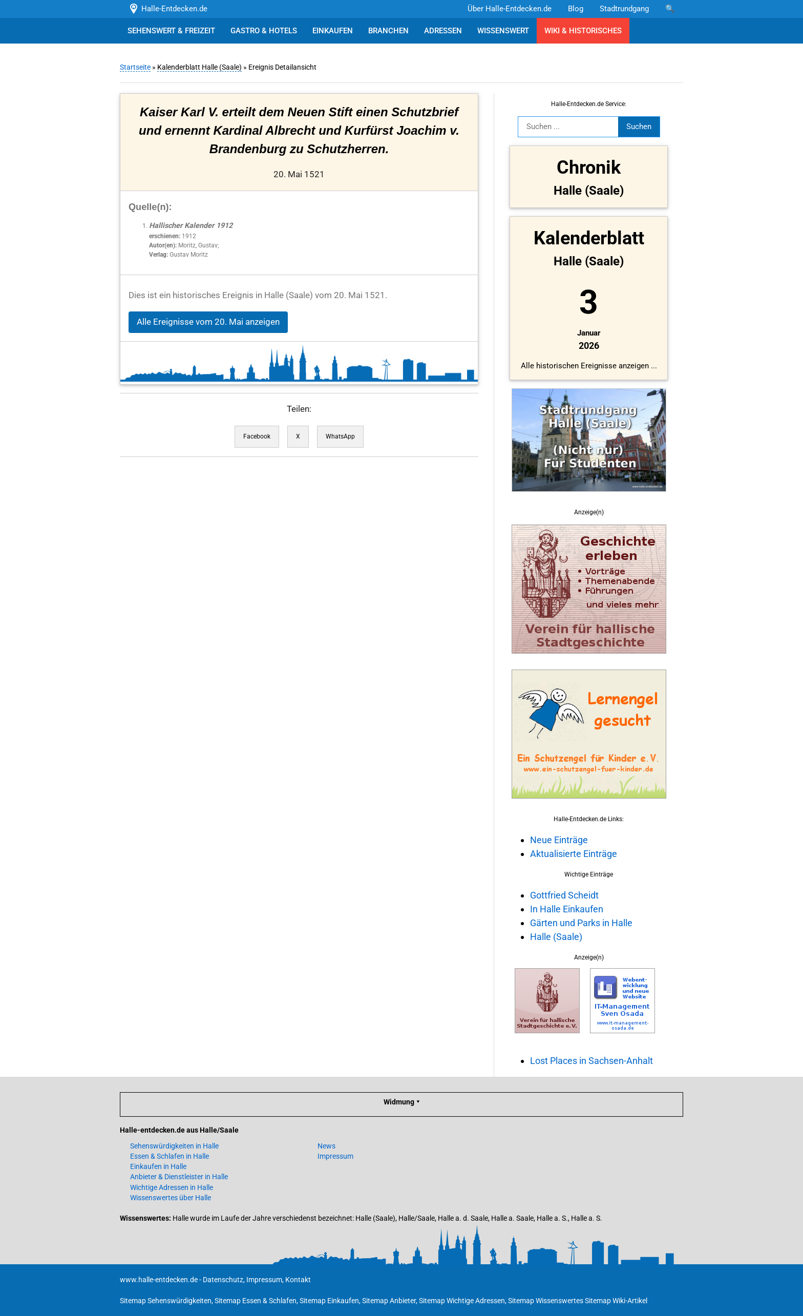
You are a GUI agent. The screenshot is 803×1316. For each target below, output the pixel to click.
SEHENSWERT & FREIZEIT (171, 30)
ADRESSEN (443, 30)
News (326, 1146)
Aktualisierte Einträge (573, 853)
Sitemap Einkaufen (329, 1301)
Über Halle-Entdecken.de (510, 8)
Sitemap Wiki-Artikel (616, 1301)
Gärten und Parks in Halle (581, 922)
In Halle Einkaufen (566, 909)
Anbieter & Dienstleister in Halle (179, 1177)
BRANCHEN (388, 30)
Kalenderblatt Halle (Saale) (199, 67)
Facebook (256, 436)
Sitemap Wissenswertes (545, 1301)
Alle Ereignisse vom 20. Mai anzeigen (208, 322)
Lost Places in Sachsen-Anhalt (591, 1060)
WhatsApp (340, 436)
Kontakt (298, 1280)
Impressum (335, 1156)
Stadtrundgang (624, 8)
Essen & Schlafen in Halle (169, 1156)
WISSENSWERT (503, 30)
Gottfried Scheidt (564, 895)
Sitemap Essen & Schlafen (256, 1301)
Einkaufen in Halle (158, 1166)
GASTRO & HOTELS (263, 30)
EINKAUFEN (332, 30)
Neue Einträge (559, 839)
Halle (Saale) (556, 936)
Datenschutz (223, 1280)
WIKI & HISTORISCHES (583, 30)
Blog (575, 8)
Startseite (135, 67)
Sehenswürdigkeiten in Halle (174, 1146)
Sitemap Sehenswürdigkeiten (166, 1301)
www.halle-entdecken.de (159, 1280)
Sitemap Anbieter (389, 1301)
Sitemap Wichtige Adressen (462, 1301)
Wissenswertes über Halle (170, 1198)
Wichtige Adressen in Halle (171, 1187)
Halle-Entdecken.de (167, 9)
